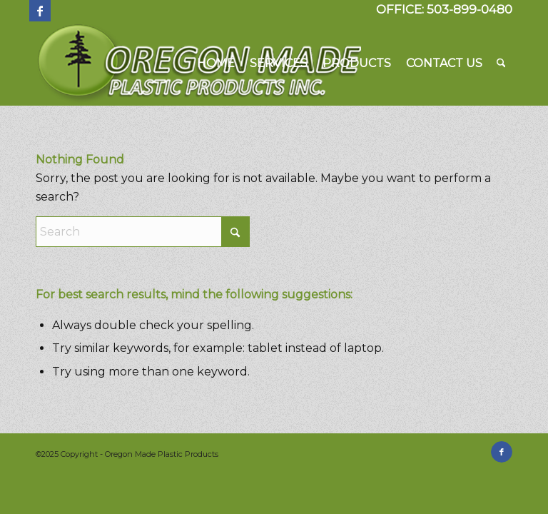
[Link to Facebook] (40, 10)
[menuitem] (216, 63)
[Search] (501, 63)
